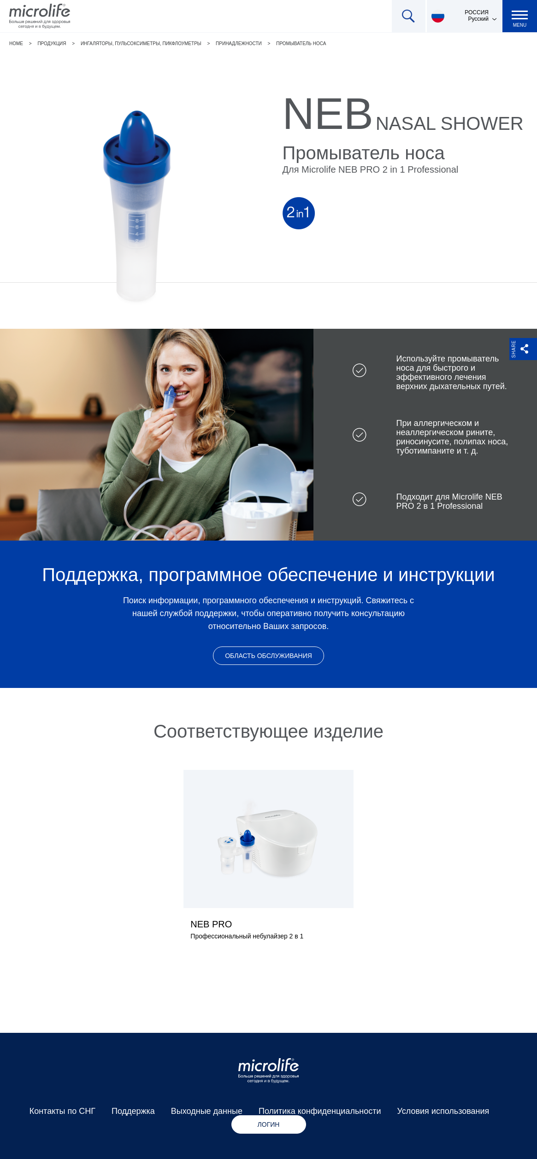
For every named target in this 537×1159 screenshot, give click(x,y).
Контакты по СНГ (62, 1111)
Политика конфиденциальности (320, 1111)
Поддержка (133, 1111)
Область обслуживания (268, 655)
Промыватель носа (301, 43)
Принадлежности (239, 43)
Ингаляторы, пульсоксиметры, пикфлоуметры (141, 43)
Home (16, 43)
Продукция (51, 43)
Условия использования (443, 1111)
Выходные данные (206, 1111)
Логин (269, 1124)
